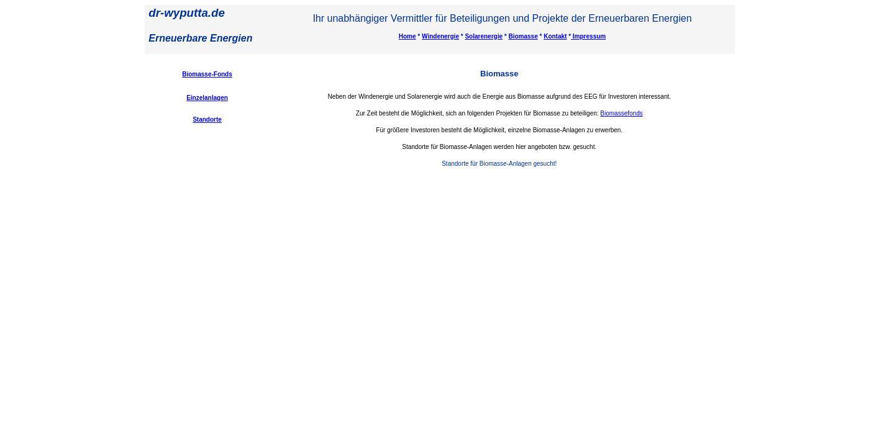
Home (407, 36)
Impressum (588, 36)
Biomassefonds (621, 113)
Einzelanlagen (207, 97)
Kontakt (555, 36)
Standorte (207, 119)
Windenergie (440, 36)
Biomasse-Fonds (207, 74)
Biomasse (522, 36)
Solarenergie (484, 36)
